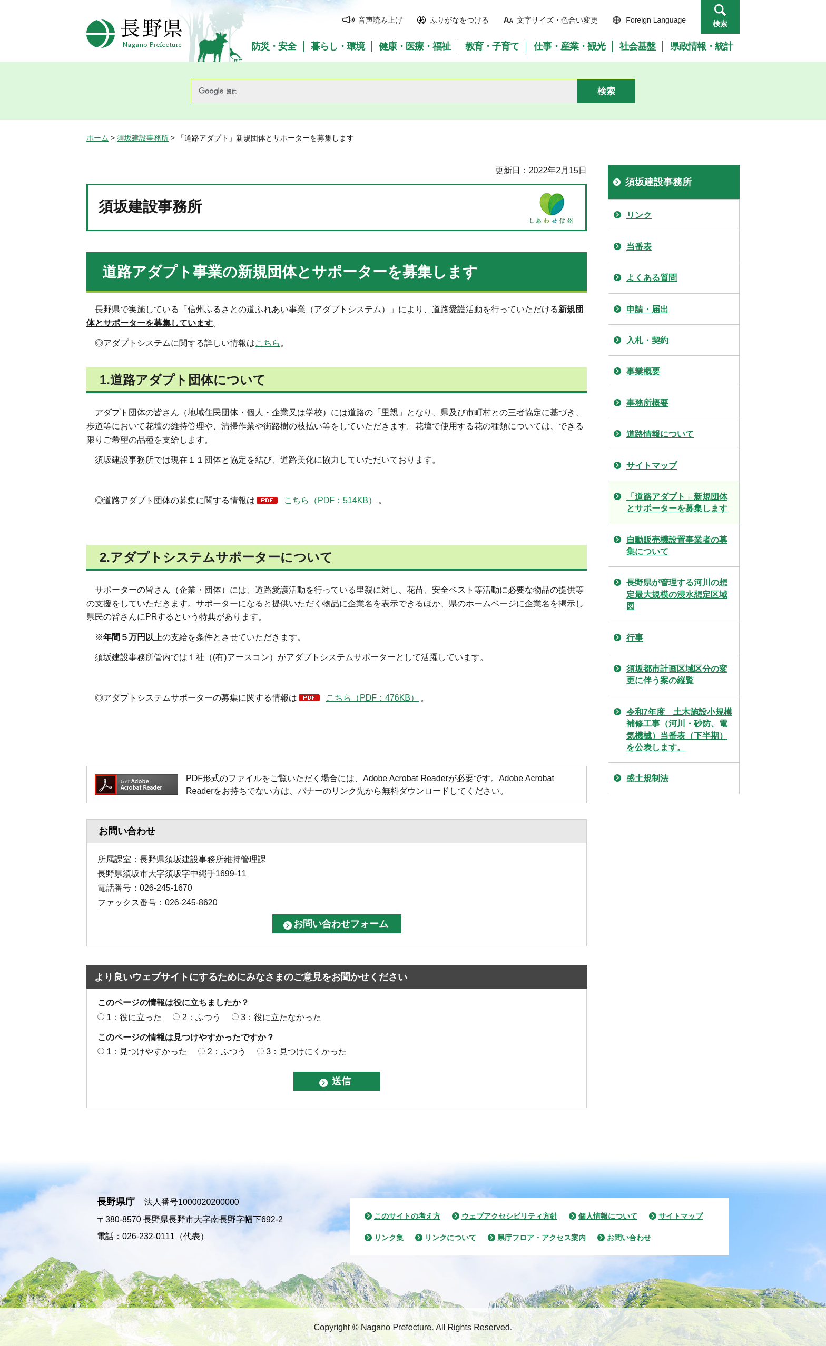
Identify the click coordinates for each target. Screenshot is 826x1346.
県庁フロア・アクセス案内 (541, 1237)
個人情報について (607, 1216)
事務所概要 (647, 402)
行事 (634, 637)
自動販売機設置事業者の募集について (676, 545)
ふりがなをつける (459, 20)
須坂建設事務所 (143, 138)
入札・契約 (647, 340)
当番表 (639, 246)
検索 (720, 23)
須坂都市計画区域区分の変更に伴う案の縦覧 (676, 674)
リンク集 (389, 1237)
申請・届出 (647, 309)
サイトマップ (651, 465)
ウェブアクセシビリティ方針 (509, 1216)
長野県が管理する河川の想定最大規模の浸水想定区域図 (676, 594)
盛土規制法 (647, 778)
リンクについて (450, 1237)
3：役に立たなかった (281, 1017)
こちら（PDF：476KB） (372, 697)
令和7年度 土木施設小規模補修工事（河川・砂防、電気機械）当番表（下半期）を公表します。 (679, 729)
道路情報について (660, 434)
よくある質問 (651, 277)
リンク (639, 215)
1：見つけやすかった (146, 1051)
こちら (267, 342)
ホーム (97, 138)
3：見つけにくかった (306, 1051)
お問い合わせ (629, 1237)
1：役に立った (134, 1017)
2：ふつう (201, 1017)
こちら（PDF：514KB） (330, 500)
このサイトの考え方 (407, 1216)
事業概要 (643, 371)
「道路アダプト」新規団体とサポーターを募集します (676, 502)
